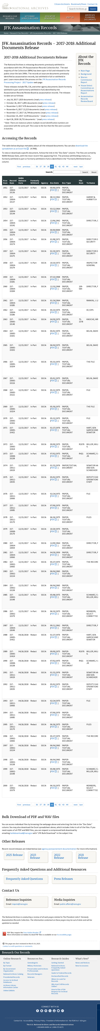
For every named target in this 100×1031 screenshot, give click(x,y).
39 (48, 166)
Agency (44, 183)
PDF (52, 190)
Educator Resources (50, 17)
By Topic (6, 963)
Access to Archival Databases (10, 981)
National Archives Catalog (13, 974)
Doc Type (66, 183)
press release (45, 99)
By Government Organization (9, 970)
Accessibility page (64, 934)
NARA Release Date (22, 180)
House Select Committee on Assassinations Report (87, 89)
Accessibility (28, 1020)
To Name (90, 183)
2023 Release (35, 856)
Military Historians (34, 966)
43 (63, 166)
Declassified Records (59, 976)
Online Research (12, 958)
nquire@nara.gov (20, 904)
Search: (49, 172)
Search (93, 9)
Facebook (37, 1010)
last (81, 166)
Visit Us (70, 17)
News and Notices (83, 963)
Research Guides (60, 958)
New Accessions (82, 966)
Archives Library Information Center (10, 986)
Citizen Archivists (62, 4)
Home (6, 33)
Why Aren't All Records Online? (60, 985)
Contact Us (92, 4)
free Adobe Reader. (32, 932)
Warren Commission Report (86, 79)
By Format (7, 966)
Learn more (76, 1026)
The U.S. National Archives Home (25, 6)
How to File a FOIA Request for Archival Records (59, 991)
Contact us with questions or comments (17, 946)
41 (56, 166)
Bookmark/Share (78, 4)
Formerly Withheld (34, 181)
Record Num (13, 181)
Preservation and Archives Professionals (37, 970)
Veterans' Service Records (30, 17)
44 (67, 166)
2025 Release (14, 855)
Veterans (31, 977)
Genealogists (32, 963)
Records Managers (34, 974)
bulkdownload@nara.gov (21, 833)
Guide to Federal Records (61, 973)
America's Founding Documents (90, 17)
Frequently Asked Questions (24, 878)
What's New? (82, 958)
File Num (81, 181)
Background (86, 74)
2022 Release (59, 856)
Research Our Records (10, 17)
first (19, 166)
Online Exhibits (9, 990)
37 (41, 166)
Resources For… (35, 958)
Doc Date (54, 183)
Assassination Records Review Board (87, 98)
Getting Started (57, 963)
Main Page (85, 70)
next (76, 166)
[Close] (97, 1007)
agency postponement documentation (59, 848)
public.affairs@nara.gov (70, 904)
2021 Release (83, 856)
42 (59, 166)
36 (37, 166)
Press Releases (63, 878)
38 (44, 166)
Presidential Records (11, 977)
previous (26, 166)
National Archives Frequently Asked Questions (58, 968)
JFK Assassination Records (40, 33)
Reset (94, 172)
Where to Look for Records (58, 980)
